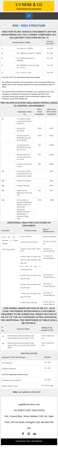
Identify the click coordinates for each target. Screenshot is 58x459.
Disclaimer (37, 441)
